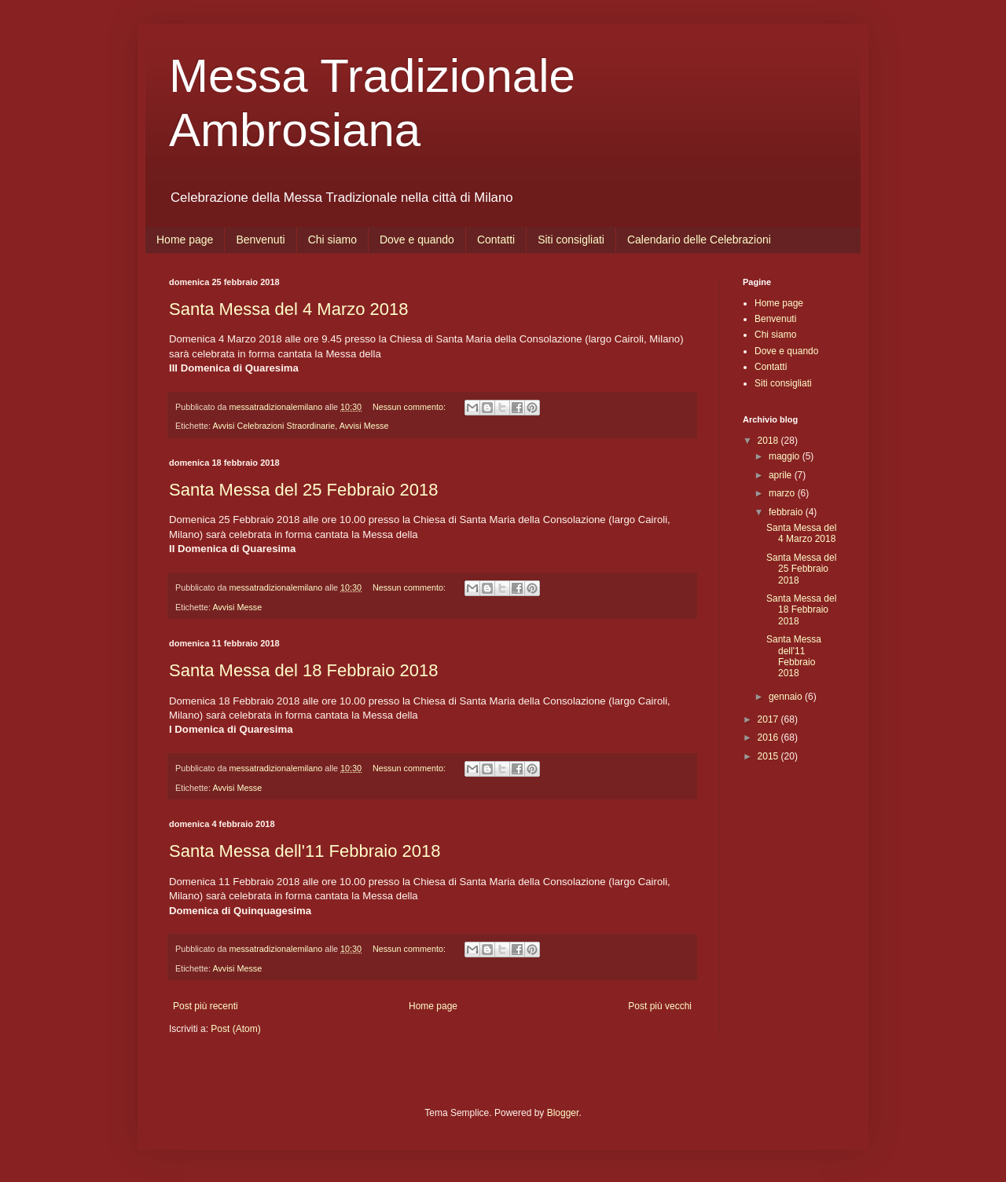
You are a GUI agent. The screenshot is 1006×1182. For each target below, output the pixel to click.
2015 (769, 756)
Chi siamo (332, 239)
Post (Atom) (235, 1028)
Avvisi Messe (364, 425)
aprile (782, 475)
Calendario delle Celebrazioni (699, 239)
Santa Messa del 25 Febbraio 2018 (303, 490)
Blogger (563, 1112)
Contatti (496, 239)
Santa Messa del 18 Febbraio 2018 (303, 670)
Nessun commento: (410, 407)
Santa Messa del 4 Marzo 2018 (289, 309)
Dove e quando (417, 239)
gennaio (787, 696)
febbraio (787, 512)
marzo (783, 493)
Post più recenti (205, 1006)
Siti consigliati (571, 239)
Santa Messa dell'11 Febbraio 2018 (304, 851)
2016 (769, 737)
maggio (785, 456)
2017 (769, 719)
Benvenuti (260, 239)
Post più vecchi (660, 1006)
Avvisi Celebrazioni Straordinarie (273, 425)
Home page (184, 239)
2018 (769, 440)
